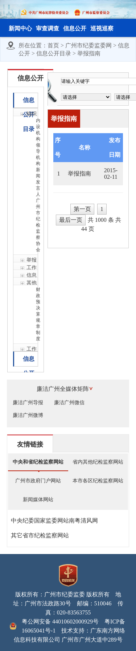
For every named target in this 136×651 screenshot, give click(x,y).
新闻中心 (20, 28)
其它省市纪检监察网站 (40, 535)
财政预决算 (37, 302)
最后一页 (70, 220)
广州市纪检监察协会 (37, 225)
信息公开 (74, 28)
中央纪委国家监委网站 (40, 520)
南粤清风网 (83, 520)
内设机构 (37, 129)
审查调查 (47, 28)
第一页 (82, 209)
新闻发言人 (37, 182)
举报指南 (88, 53)
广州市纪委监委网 (88, 45)
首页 (53, 45)
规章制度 (37, 329)
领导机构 (37, 154)
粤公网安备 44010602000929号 (60, 621)
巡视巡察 (102, 28)
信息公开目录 (53, 53)
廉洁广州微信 (69, 402)
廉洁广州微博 (28, 415)
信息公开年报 (28, 361)
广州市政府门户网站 (38, 480)
